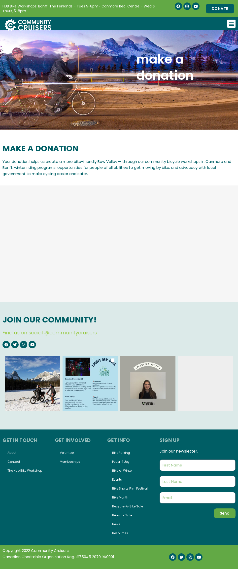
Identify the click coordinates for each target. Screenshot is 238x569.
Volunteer (67, 453)
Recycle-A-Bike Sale (127, 506)
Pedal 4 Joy (121, 462)
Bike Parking (121, 453)
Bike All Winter (122, 470)
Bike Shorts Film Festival (130, 488)
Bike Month (120, 497)
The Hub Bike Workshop (24, 470)
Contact (13, 462)
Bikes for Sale (122, 515)
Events (117, 479)
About (11, 453)
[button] (231, 24)
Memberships (70, 462)
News (116, 524)
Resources (120, 533)
